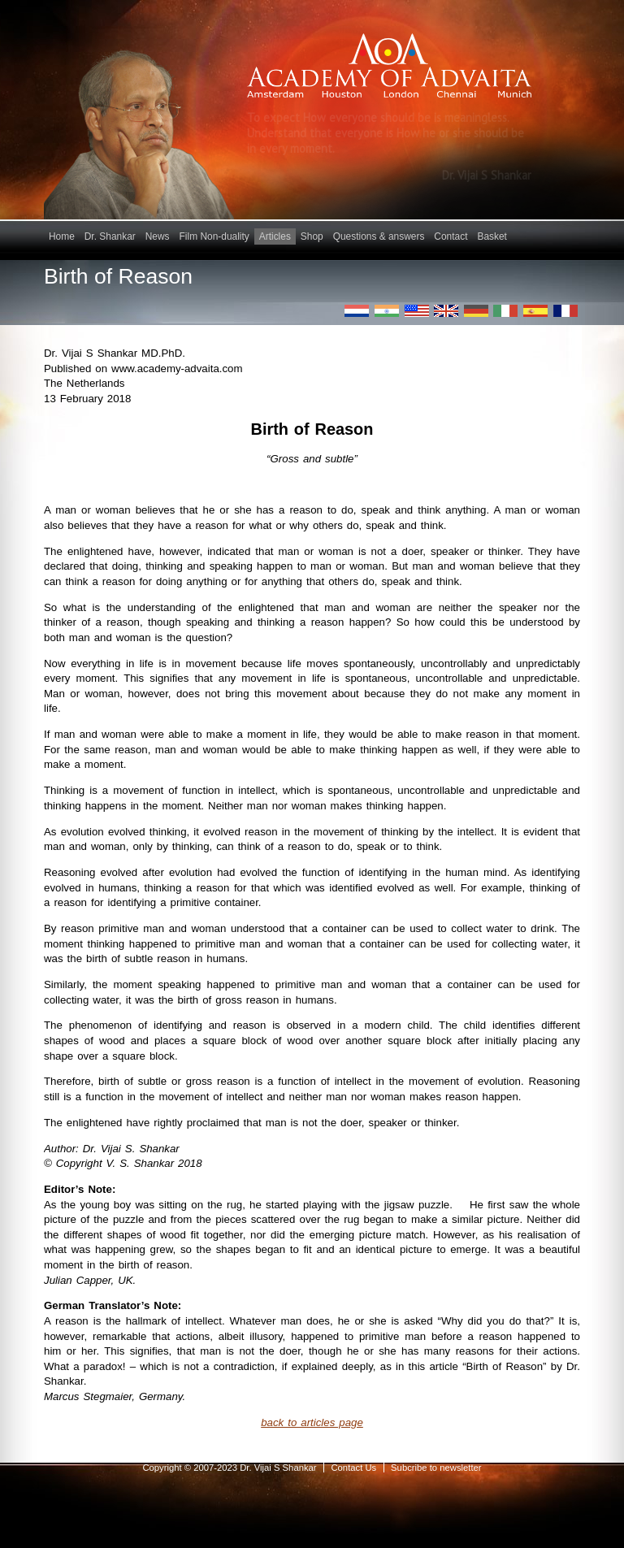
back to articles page (312, 1422)
